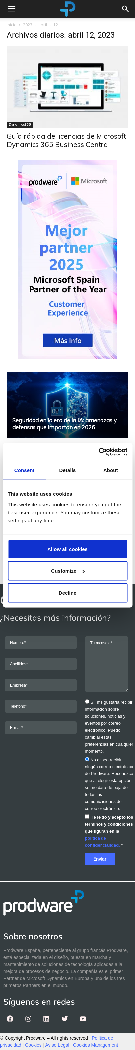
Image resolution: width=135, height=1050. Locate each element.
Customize (67, 571)
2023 (27, 25)
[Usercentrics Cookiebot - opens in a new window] (98, 451)
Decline (67, 592)
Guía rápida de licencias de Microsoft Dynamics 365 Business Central (66, 140)
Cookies (33, 1045)
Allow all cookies (67, 549)
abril (42, 25)
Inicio (12, 25)
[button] (125, 9)
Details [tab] (67, 470)
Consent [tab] (24, 470)
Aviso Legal (57, 1045)
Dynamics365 (20, 124)
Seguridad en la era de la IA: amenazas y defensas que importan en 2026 (64, 424)
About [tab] (110, 470)
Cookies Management (95, 1045)
